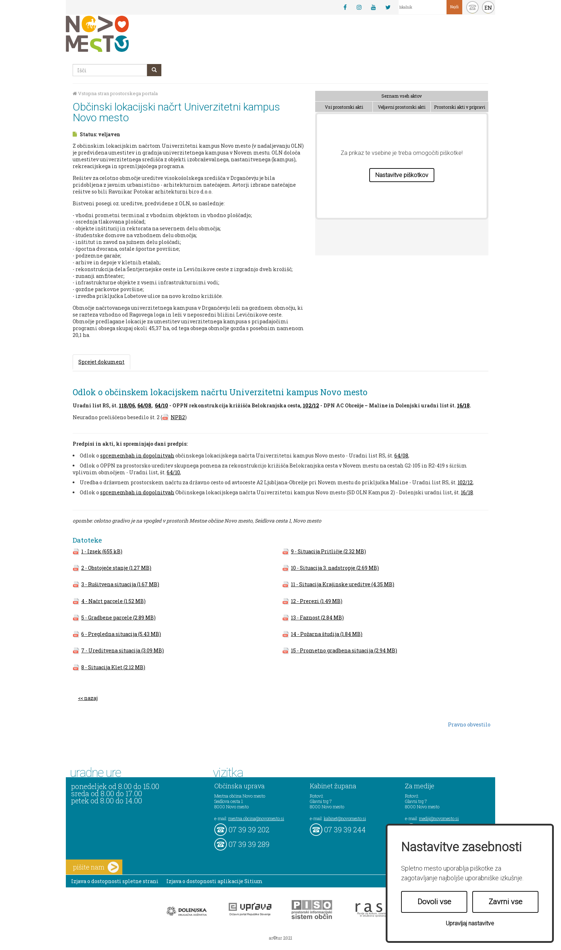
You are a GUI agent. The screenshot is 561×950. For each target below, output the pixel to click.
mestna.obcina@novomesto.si (256, 818)
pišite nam (96, 867)
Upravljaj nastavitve (470, 923)
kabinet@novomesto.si (345, 818)
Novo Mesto (114, 34)
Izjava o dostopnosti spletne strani (114, 881)
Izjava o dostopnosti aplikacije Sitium (214, 881)
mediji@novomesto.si (439, 818)
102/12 (311, 405)
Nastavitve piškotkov (401, 175)
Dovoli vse (434, 901)
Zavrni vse (505, 901)
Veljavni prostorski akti (401, 107)
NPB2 (178, 417)
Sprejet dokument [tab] (101, 361)
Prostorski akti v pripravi (459, 107)
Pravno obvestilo (469, 724)
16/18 (463, 405)
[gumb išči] (154, 70)
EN (488, 7)
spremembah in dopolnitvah (137, 455)
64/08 (144, 405)
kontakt (472, 7)
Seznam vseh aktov (401, 96)
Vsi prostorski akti (344, 107)
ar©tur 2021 (280, 938)
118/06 (127, 405)
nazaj (91, 698)
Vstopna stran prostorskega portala (115, 93)
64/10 (161, 405)
